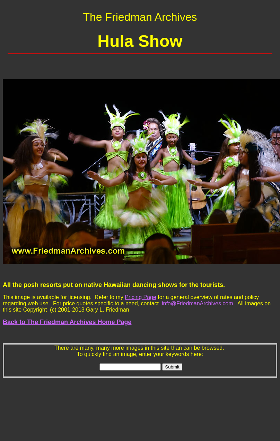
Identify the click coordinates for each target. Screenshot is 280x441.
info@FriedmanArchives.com (197, 303)
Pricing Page (140, 297)
